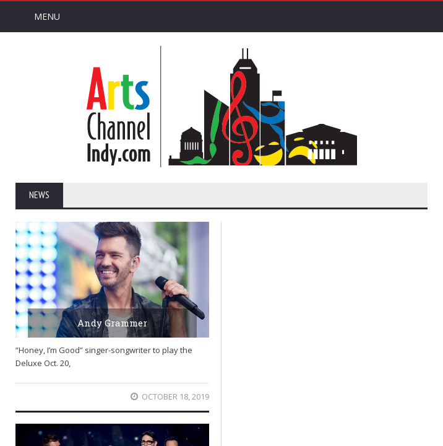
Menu (47, 16)
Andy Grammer (112, 323)
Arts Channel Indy (221, 106)
